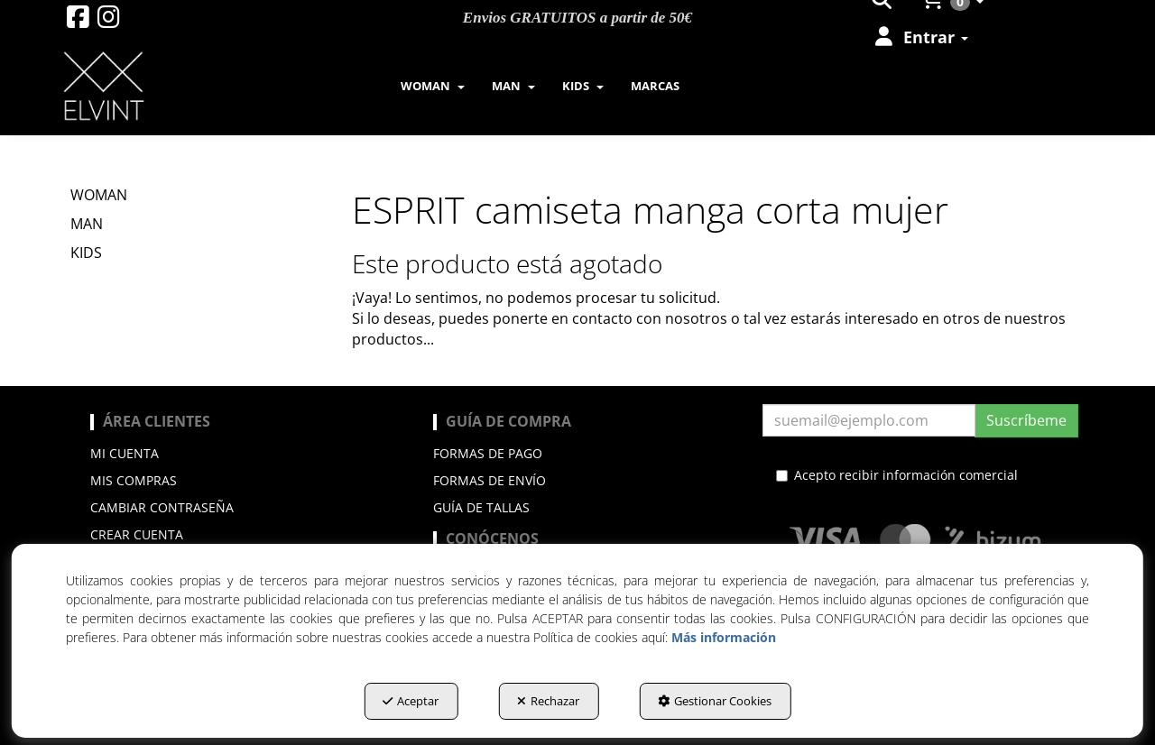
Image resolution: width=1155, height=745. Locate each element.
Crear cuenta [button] (136, 534)
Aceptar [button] (411, 701)
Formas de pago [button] (487, 453)
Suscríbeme (1026, 420)
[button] (78, 21)
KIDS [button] (86, 252)
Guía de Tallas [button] (481, 507)
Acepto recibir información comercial (897, 474)
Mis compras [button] (133, 480)
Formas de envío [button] (489, 480)
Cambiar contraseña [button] (162, 507)
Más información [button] (723, 637)
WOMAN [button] (98, 195)
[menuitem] (920, 37)
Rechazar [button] (548, 701)
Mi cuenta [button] (124, 453)
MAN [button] (86, 224)
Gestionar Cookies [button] (715, 701)
